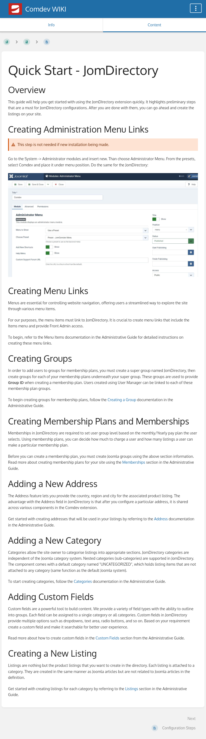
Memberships (133, 462)
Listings (131, 688)
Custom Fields (107, 638)
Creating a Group (122, 399)
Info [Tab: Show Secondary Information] (51, 25)
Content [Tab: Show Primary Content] (154, 25)
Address (161, 519)
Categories (83, 581)
